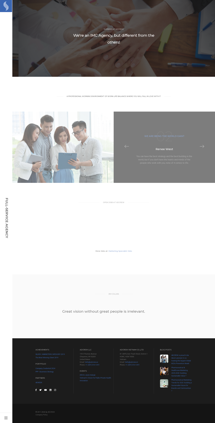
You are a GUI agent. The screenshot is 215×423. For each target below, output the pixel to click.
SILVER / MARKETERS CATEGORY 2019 (50, 354)
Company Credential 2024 (45, 368)
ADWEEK (39, 383)
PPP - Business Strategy (45, 372)
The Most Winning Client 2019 (47, 358)
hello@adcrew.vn (131, 362)
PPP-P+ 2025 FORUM (87, 375)
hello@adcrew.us (91, 362)
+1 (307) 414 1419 (92, 365)
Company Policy (42, 415)
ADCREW (51, 412)
